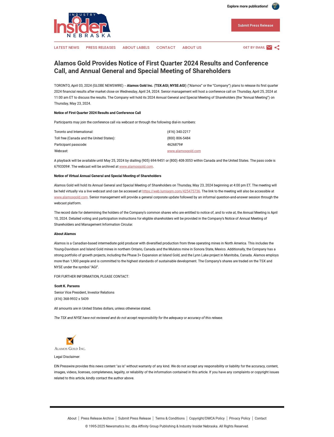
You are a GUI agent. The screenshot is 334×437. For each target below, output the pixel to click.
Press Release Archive (97, 418)
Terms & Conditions (170, 418)
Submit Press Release (134, 418)
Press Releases (101, 47)
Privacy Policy (239, 418)
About (72, 418)
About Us (192, 47)
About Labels (136, 47)
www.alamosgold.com (184, 151)
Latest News (66, 47)
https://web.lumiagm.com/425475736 (171, 191)
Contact (166, 47)
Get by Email (257, 47)
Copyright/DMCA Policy (207, 418)
